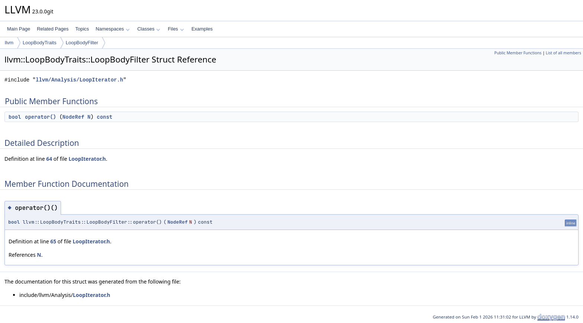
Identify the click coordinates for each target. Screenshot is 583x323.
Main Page (18, 29)
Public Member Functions (517, 52)
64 (49, 158)
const (104, 116)
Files (176, 29)
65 (53, 241)
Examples (202, 29)
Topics (82, 29)
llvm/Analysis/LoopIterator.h (79, 79)
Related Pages (52, 29)
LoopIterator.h (87, 158)
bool (15, 116)
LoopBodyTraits (40, 42)
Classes (148, 29)
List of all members (563, 52)
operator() (40, 116)
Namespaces (112, 29)
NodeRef (73, 116)
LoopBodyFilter (82, 42)
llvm (9, 42)
